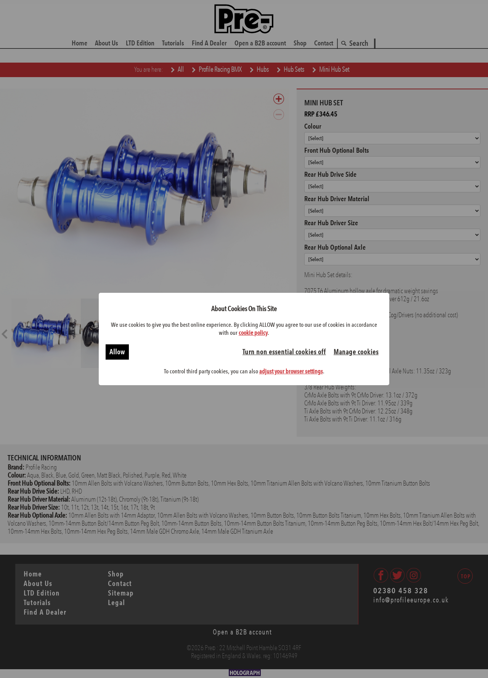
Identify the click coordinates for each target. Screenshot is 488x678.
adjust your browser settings (291, 371)
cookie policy (253, 332)
